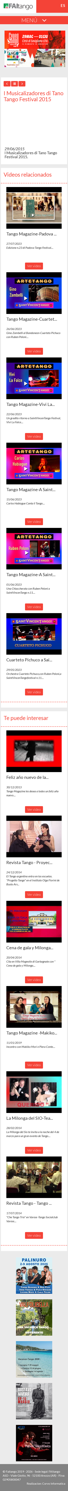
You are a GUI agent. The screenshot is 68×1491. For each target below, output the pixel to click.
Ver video (34, 266)
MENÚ (34, 20)
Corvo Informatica (53, 1483)
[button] (34, 208)
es (63, 5)
